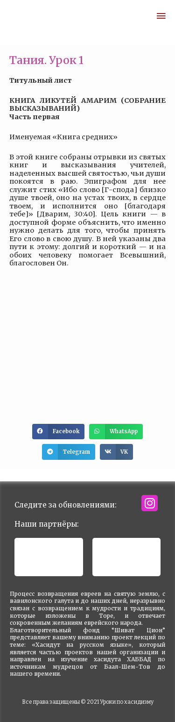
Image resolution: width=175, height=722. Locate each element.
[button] (58, 432)
